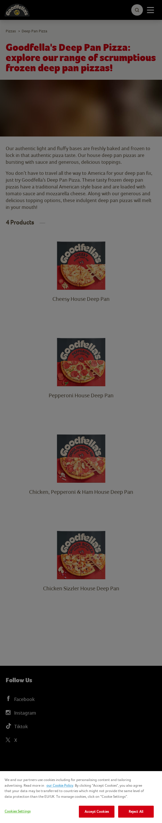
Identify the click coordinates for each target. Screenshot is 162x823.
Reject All (136, 811)
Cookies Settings (17, 811)
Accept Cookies (97, 811)
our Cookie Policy (59, 785)
